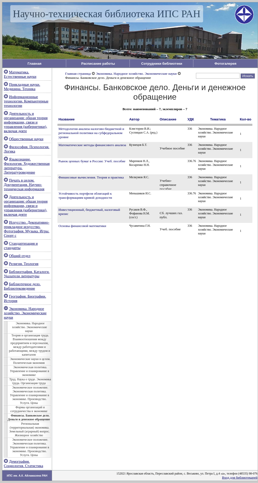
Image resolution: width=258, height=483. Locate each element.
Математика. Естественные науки (20, 74)
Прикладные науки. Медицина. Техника (22, 86)
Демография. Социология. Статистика (23, 463)
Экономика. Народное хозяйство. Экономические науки (25, 313)
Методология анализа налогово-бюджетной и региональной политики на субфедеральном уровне (91, 133)
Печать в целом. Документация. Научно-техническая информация (24, 184)
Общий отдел (19, 256)
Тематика (218, 119)
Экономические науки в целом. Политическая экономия (30, 361)
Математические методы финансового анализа (92, 145)
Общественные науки (26, 139)
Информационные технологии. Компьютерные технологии (26, 101)
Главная (34, 63)
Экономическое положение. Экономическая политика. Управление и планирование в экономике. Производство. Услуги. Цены (29, 395)
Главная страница (78, 73)
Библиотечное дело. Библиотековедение (22, 286)
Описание (168, 119)
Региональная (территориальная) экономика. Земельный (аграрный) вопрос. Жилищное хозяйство (29, 429)
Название (66, 119)
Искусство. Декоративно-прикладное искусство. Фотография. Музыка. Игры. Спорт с (26, 229)
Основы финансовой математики (82, 226)
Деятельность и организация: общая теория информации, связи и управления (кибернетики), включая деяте (25, 122)
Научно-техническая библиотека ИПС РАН (107, 14)
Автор (134, 119)
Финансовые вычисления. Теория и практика (91, 177)
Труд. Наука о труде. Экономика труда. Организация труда (30, 381)
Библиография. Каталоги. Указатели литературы (26, 274)
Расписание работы (98, 63)
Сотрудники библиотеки (161, 63)
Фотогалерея (225, 63)
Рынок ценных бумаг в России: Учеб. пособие (91, 161)
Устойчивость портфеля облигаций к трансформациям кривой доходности (85, 196)
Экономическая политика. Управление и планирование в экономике (29, 371)
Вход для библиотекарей (239, 477)
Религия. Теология (23, 264)
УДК (190, 119)
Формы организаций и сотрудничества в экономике (28, 409)
